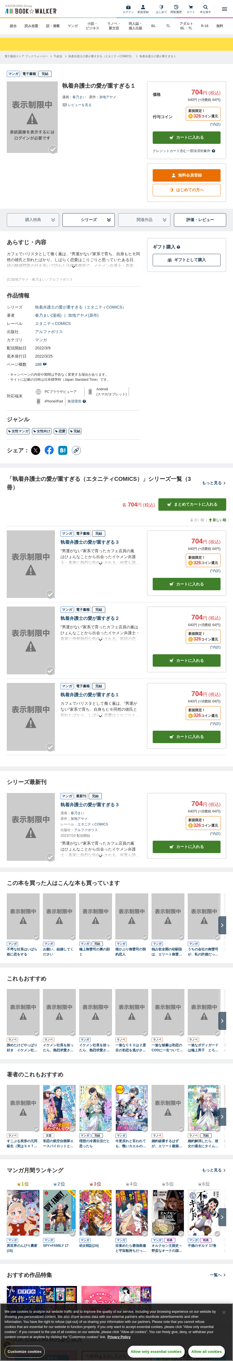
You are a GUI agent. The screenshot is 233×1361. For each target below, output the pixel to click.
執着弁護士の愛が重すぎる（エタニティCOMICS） (80, 307)
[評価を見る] (77, 104)
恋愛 (60, 431)
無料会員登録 (186, 175)
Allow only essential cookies (156, 1351)
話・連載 (53, 26)
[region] (116, 1332)
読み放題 (31, 26)
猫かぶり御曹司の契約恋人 (130, 951)
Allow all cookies (206, 1351)
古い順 (196, 520)
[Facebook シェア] (49, 450)
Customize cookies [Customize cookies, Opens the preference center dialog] (25, 1351)
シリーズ (96, 219)
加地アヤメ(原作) (83, 315)
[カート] (191, 9)
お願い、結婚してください (58, 951)
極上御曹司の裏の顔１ (94, 951)
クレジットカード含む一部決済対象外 (184, 151)
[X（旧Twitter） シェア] (35, 450)
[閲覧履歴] (176, 9)
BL (153, 26)
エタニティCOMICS (53, 323)
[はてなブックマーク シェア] (63, 450)
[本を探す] (205, 9)
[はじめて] (161, 9)
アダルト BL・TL (186, 26)
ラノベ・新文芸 (114, 26)
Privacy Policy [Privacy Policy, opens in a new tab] (118, 1337)
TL (168, 26)
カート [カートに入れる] (186, 584)
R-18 (204, 26)
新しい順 (217, 520)
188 (41, 364)
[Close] (224, 1312)
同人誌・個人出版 (135, 26)
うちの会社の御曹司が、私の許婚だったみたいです (203, 952)
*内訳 (215, 124)
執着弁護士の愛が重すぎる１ (90, 694)
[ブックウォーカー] (30, 9)
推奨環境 (77, 401)
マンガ (73, 26)
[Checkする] (53, 149)
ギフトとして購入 (186, 259)
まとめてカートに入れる (192, 504)
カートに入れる (186, 137)
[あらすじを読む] (73, 260)
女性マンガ (18, 431)
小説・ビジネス (92, 26)
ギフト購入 (166, 247)
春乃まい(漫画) (48, 315)
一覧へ (218, 1275)
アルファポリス (49, 331)
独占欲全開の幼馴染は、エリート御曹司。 (167, 952)
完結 (75, 431)
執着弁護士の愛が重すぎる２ (90, 618)
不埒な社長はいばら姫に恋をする (22, 951)
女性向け (41, 431)
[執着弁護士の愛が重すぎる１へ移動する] (157, 56)
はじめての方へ (186, 190)
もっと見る (214, 483)
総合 (13, 26)
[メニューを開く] (224, 9)
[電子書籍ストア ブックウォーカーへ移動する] (26, 56)
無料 (219, 26)
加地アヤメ (107, 97)
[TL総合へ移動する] (58, 56)
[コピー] (76, 450)
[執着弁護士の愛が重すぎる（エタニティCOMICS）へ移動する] (100, 56)
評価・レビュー (200, 219)
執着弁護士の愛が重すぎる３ (90, 542)
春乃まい (79, 97)
